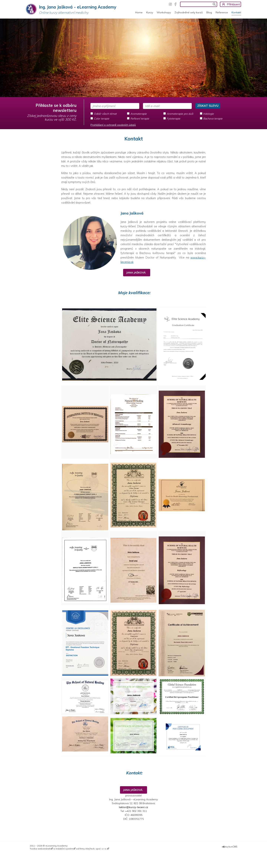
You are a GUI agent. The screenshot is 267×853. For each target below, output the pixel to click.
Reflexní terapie (139, 118)
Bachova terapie (212, 118)
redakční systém (64, 848)
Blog (209, 12)
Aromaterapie (138, 113)
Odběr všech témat (105, 113)
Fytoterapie (173, 118)
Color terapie (101, 118)
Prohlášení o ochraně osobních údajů (113, 125)
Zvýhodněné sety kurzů (188, 12)
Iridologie (208, 113)
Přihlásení (233, 4)
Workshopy (164, 12)
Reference (222, 12)
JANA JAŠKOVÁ (136, 272)
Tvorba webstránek (40, 848)
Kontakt (236, 12)
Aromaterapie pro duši (180, 113)
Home (139, 12)
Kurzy (149, 12)
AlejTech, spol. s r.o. (96, 848)
